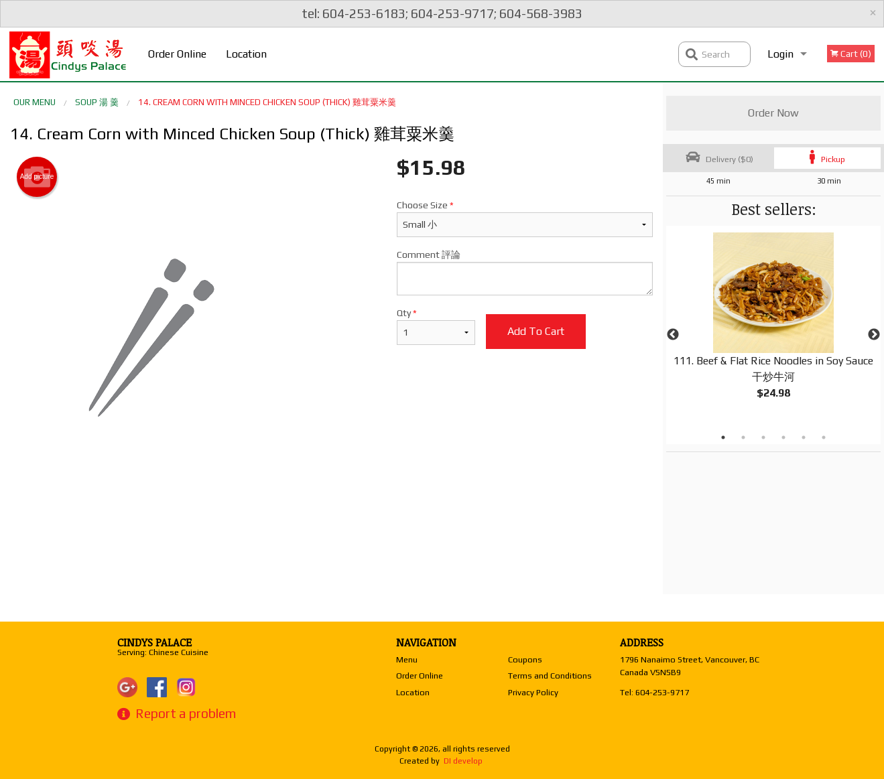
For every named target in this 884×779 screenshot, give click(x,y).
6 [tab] (823, 437)
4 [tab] (783, 437)
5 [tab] (803, 437)
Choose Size (525, 218)
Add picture (37, 177)
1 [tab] (723, 437)
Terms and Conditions (550, 675)
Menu (407, 659)
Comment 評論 (525, 272)
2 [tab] (743, 437)
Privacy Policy (533, 692)
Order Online (177, 54)
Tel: (654, 692)
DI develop (463, 761)
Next (874, 335)
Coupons (525, 659)
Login (780, 54)
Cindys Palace (154, 642)
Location (246, 54)
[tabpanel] (773, 327)
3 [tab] (763, 437)
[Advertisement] (331, 525)
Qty (436, 326)
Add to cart (535, 331)
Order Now (773, 113)
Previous (673, 335)
